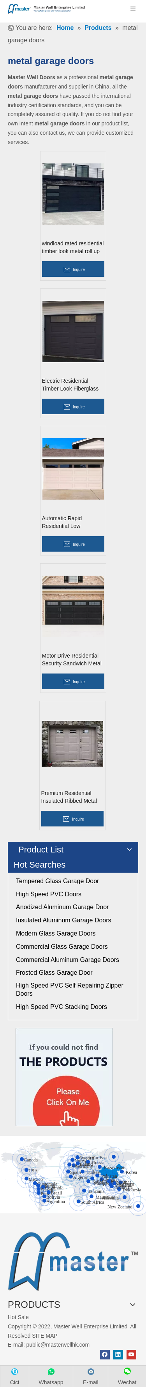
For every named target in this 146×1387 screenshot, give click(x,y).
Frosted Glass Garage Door (54, 972)
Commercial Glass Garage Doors (62, 946)
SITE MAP (44, 1336)
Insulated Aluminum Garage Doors (63, 920)
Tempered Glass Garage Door (57, 881)
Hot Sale (18, 1317)
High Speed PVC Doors (48, 894)
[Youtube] (131, 1354)
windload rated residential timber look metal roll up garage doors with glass (73, 247)
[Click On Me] (64, 1077)
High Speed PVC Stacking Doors (61, 1006)
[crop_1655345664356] (73, 1259)
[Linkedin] (118, 1354)
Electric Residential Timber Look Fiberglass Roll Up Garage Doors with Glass (70, 385)
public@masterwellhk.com (58, 1345)
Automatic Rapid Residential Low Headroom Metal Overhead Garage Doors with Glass (72, 522)
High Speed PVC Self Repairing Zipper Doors (69, 989)
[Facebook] (105, 1354)
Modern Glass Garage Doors (56, 933)
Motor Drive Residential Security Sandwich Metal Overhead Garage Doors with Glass (72, 660)
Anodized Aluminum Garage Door (62, 907)
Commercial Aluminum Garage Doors (67, 959)
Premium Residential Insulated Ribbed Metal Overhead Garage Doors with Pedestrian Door (71, 797)
